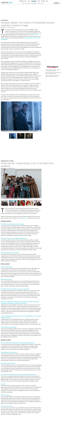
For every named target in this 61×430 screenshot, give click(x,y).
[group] (12, 136)
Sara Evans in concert (7, 406)
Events (39, 3)
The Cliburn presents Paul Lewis (10, 252)
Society (23, 3)
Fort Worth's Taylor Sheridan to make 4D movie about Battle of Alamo (53, 70)
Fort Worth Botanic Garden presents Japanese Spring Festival (18, 343)
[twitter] (56, 3)
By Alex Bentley (3, 27)
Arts (47, 1)
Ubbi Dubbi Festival (6, 279)
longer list (25, 218)
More (42, 3)
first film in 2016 (34, 34)
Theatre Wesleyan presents (14, 238)
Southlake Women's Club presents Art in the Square (15, 289)
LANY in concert (5, 395)
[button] (5, 203)
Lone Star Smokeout (6, 266)
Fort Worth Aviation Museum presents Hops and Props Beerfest (18, 374)
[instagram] (57, 3)
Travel (39, 1)
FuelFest (3, 384)
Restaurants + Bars (22, 1)
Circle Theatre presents (8, 327)
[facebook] (54, 3)
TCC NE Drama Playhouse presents (12, 224)
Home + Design (28, 3)
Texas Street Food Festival (8, 363)
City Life (28, 1)
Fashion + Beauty (34, 3)
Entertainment (33, 1)
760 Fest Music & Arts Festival (9, 352)
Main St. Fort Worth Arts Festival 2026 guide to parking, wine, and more (52, 76)
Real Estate (43, 1)
